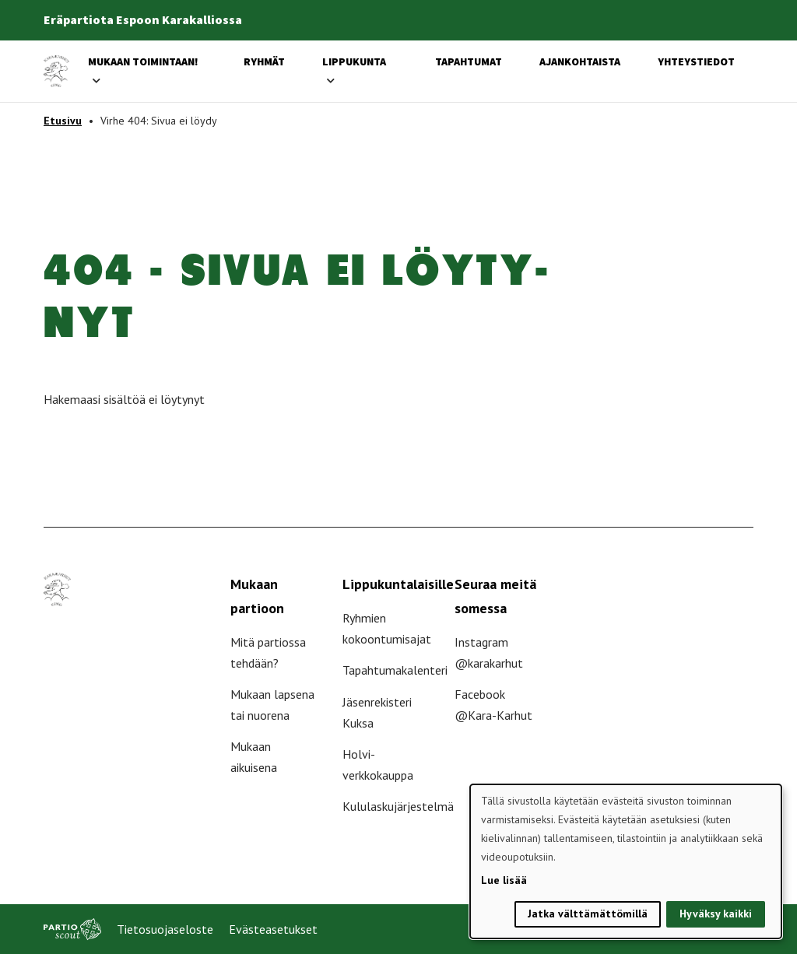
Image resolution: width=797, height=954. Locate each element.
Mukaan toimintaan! (143, 61)
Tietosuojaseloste (165, 929)
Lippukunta (354, 61)
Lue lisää (504, 880)
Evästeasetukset (273, 929)
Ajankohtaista (579, 61)
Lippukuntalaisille (398, 584)
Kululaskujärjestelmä (398, 806)
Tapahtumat (468, 61)
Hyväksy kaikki (715, 914)
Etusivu (63, 121)
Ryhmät (264, 61)
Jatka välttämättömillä (588, 914)
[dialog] (625, 861)
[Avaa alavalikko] (96, 80)
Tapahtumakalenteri (395, 670)
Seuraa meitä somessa (495, 596)
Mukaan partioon (257, 596)
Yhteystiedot (696, 61)
